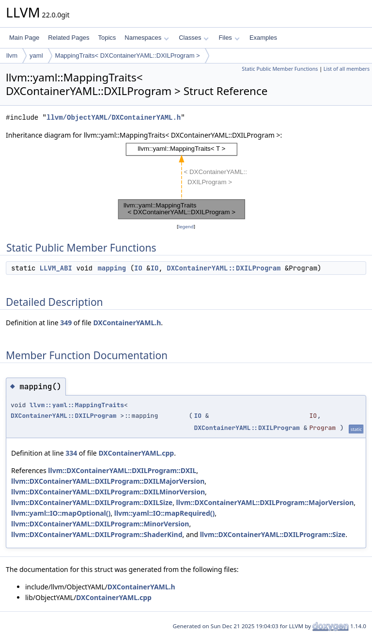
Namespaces (146, 37)
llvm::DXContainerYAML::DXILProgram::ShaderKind (97, 534)
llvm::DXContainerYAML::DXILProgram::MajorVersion (265, 502)
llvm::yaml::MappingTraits (77, 405)
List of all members (347, 68)
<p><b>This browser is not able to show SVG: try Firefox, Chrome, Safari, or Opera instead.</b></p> (186, 181)
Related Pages (68, 37)
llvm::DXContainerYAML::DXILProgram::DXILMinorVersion (108, 491)
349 (66, 322)
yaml (36, 55)
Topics (107, 37)
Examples (263, 37)
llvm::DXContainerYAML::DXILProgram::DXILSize (91, 502)
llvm (11, 55)
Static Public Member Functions (280, 68)
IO (138, 268)
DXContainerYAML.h (127, 322)
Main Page (24, 37)
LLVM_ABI (56, 268)
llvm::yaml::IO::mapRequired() (164, 513)
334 (71, 453)
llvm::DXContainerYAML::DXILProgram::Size (273, 534)
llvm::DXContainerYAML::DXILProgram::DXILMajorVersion (107, 481)
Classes (194, 37)
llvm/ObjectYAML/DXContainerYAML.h (113, 117)
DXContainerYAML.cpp (136, 453)
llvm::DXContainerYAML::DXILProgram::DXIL (122, 470)
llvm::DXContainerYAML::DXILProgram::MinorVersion (100, 523)
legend (186, 226)
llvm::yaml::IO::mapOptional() (60, 513)
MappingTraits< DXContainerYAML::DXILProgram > (127, 55)
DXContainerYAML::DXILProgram (223, 268)
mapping (111, 268)
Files (228, 37)
